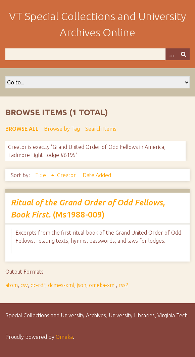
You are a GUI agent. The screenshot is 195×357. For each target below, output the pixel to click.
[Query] (97, 54)
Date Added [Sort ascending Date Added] (97, 175)
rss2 (123, 285)
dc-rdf (38, 285)
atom (11, 285)
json (81, 285)
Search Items (100, 129)
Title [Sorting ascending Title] (41, 175)
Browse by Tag (62, 129)
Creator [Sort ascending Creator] (67, 175)
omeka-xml (102, 285)
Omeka (64, 337)
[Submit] (184, 54)
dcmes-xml (61, 285)
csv (24, 285)
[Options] (171, 54)
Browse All (22, 129)
